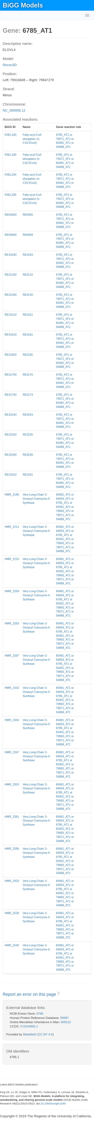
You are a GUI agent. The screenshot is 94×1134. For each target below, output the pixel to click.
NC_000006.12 (14, 110)
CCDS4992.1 (29, 1026)
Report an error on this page (30, 994)
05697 (64, 1018)
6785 (39, 1013)
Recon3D (10, 65)
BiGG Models (23, 5)
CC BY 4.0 (45, 1034)
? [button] (58, 993)
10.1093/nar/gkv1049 (53, 1103)
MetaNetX (30, 1034)
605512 (66, 1022)
